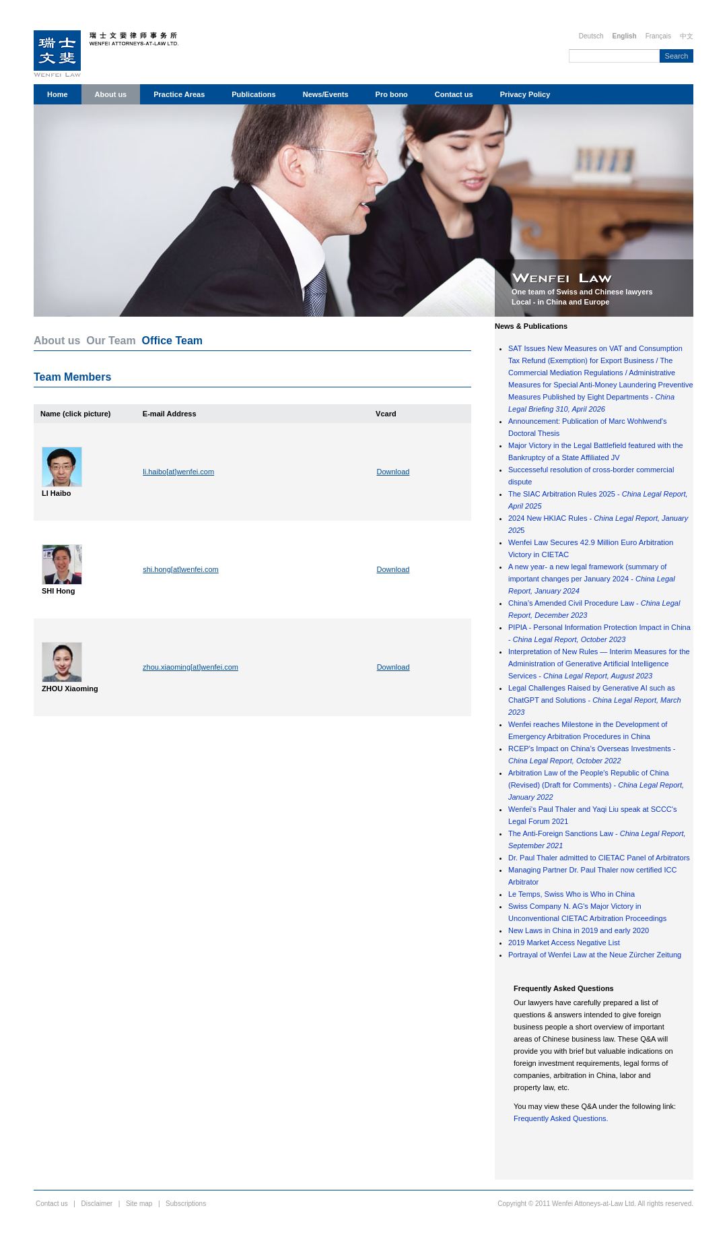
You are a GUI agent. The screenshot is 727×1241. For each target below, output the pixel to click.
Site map (139, 1203)
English (625, 36)
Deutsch (591, 36)
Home (57, 94)
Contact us (454, 94)
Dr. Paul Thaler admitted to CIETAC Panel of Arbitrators (599, 858)
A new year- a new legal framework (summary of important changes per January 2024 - (591, 579)
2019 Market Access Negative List (564, 942)
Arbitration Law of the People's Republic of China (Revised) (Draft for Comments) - (596, 785)
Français (658, 36)
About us (111, 94)
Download (393, 472)
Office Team (172, 340)
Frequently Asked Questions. (561, 1118)
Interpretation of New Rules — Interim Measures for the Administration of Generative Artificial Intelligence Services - (599, 663)
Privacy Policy (525, 94)
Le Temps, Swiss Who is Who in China (571, 894)
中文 (686, 36)
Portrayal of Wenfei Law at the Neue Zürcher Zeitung (594, 955)
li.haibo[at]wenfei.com (178, 472)
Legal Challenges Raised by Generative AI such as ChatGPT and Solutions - (594, 700)
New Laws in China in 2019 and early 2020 (578, 930)
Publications (253, 94)
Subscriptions (186, 1203)
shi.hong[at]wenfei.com (181, 569)
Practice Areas (179, 94)
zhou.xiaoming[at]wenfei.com (190, 667)
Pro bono (392, 94)
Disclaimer (97, 1203)
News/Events (326, 94)
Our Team (111, 340)
